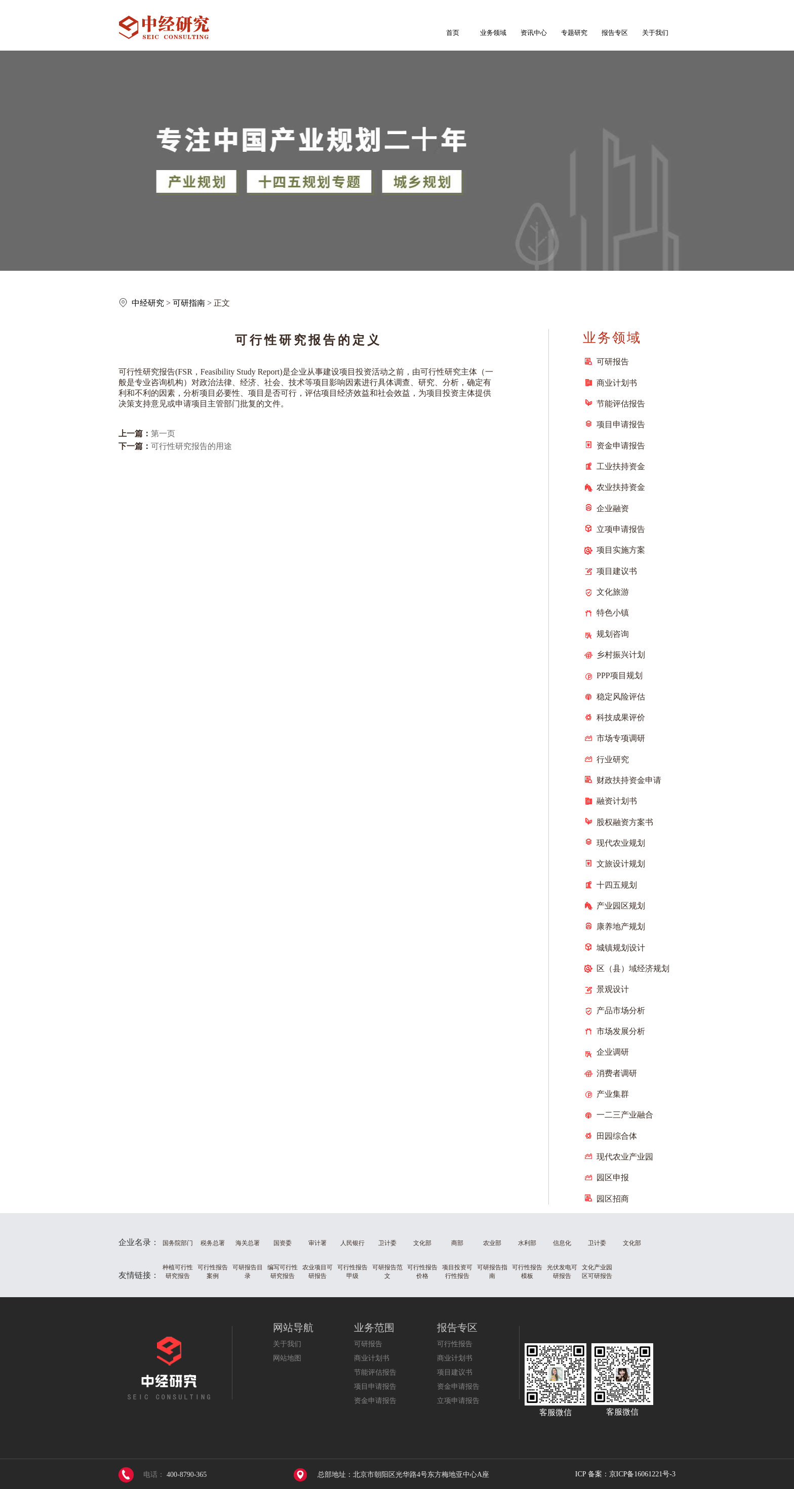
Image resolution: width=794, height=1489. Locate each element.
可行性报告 (454, 1344)
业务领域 (493, 32)
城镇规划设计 (621, 947)
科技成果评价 (621, 717)
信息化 (562, 1243)
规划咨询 (613, 634)
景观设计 (613, 989)
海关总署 (247, 1243)
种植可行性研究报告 (178, 1271)
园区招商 (613, 1198)
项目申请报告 (621, 424)
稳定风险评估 (621, 696)
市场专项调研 (621, 738)
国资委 (282, 1243)
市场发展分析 (621, 1031)
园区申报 (613, 1177)
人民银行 (352, 1243)
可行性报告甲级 (352, 1271)
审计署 (317, 1243)
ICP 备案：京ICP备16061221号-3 (625, 1474)
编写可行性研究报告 (282, 1271)
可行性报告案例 (212, 1271)
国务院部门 (178, 1243)
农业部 (492, 1243)
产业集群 (613, 1094)
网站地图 (287, 1358)
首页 (452, 32)
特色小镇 (613, 612)
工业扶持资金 (621, 466)
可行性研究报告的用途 (191, 446)
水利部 (527, 1243)
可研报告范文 (387, 1271)
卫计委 (387, 1243)
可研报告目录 (247, 1271)
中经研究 (148, 303)
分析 (451, 382)
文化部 (422, 1243)
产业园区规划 (621, 905)
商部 (457, 1243)
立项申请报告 (621, 529)
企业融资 (613, 508)
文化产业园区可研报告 (597, 1271)
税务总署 (213, 1243)
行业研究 (613, 759)
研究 (151, 371)
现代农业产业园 (625, 1156)
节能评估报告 (621, 403)
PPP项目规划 (620, 675)
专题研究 (574, 32)
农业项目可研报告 (317, 1271)
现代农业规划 (621, 843)
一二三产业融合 (625, 1114)
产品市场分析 (621, 1010)
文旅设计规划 (621, 863)
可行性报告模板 (527, 1271)
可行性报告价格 (422, 1271)
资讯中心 (534, 32)
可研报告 (613, 361)
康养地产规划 (621, 926)
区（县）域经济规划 (633, 968)
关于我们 (655, 32)
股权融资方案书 (625, 822)
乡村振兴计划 (621, 654)
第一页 (163, 433)
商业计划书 (617, 383)
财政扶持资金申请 (629, 780)
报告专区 (615, 32)
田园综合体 (617, 1136)
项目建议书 (617, 571)
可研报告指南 (492, 1271)
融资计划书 (617, 801)
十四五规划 (617, 885)
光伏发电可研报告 (562, 1271)
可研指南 (189, 303)
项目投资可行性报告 (457, 1271)
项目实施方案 (621, 550)
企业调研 (613, 1052)
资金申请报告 (621, 445)
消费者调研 (617, 1073)
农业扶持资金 (621, 487)
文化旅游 (613, 592)
